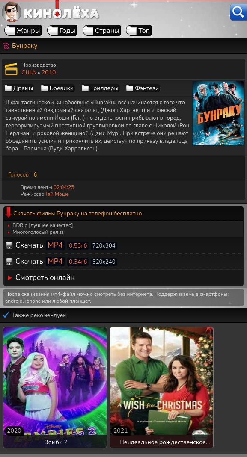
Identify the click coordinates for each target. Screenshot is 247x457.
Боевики (62, 88)
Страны (107, 30)
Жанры (28, 30)
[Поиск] (238, 12)
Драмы (23, 88)
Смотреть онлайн (45, 278)
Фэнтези (147, 88)
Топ (144, 30)
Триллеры (104, 88)
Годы (67, 30)
